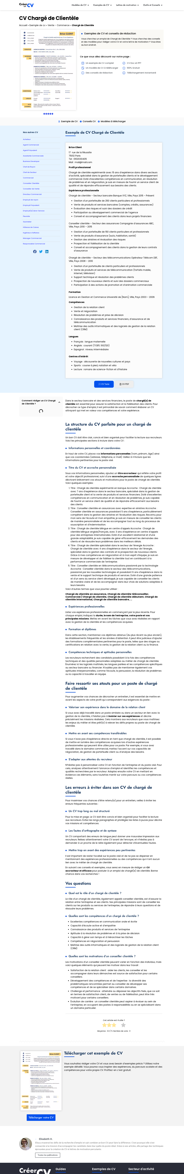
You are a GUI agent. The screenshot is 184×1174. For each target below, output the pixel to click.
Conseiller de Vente (31, 189)
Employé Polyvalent (31, 205)
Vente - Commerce (59, 25)
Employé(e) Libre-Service (33, 211)
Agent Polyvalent (30, 150)
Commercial (28, 178)
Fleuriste (26, 216)
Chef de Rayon (29, 167)
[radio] (104, 1026)
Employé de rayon (30, 200)
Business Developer (31, 161)
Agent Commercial (31, 145)
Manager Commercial (32, 238)
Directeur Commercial (32, 194)
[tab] (104, 384)
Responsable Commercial (34, 244)
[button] (35, 251)
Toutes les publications (48, 1155)
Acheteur (27, 139)
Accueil (23, 25)
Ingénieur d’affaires (31, 233)
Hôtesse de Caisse (31, 227)
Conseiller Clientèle (31, 183)
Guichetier (27, 222)
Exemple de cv (37, 25)
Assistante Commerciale (33, 156)
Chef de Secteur (30, 172)
